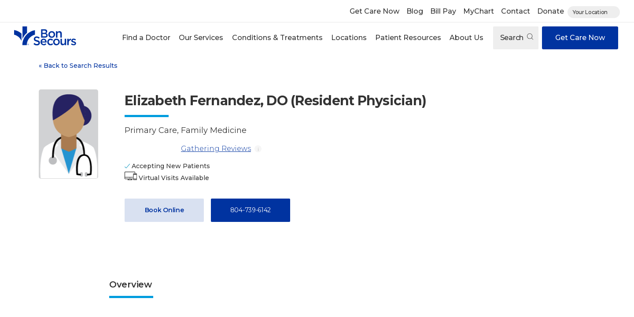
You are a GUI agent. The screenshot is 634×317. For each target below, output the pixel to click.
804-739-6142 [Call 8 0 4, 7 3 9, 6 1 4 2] (250, 210)
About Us (466, 37)
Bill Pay (443, 11)
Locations (349, 37)
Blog (414, 11)
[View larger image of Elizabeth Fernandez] (68, 134)
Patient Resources (408, 37)
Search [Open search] (516, 37)
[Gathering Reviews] (151, 149)
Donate (550, 11)
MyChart (478, 11)
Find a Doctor (146, 37)
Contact (515, 11)
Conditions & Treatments (277, 37)
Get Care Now (374, 11)
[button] (146, 37)
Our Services (201, 37)
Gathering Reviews (188, 149)
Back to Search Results (78, 66)
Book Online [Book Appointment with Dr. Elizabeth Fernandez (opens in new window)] (164, 210)
